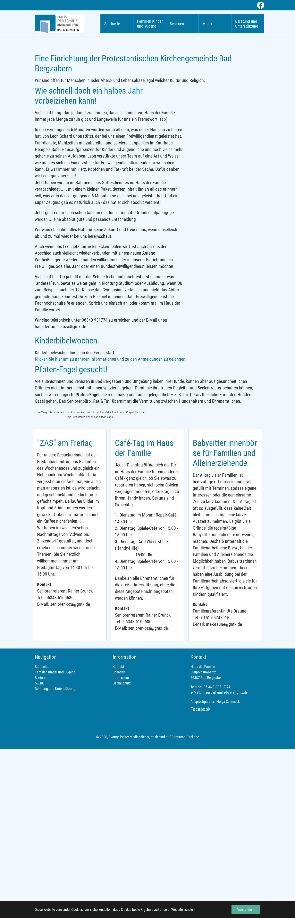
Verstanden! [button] (245, 909)
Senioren (41, 846)
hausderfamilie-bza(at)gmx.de (225, 861)
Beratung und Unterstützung (55, 857)
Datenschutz (122, 852)
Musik (39, 852)
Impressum (121, 846)
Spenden (119, 841)
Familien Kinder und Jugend (55, 841)
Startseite (41, 835)
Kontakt (118, 835)
